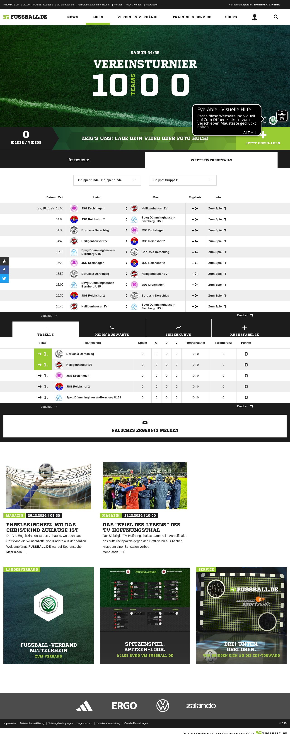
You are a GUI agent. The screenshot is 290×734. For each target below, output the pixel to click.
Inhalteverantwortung (108, 723)
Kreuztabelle (245, 330)
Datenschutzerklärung (32, 723)
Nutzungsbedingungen (60, 723)
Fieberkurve (178, 330)
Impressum (9, 723)
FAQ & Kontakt (134, 4)
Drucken (245, 315)
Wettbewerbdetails (211, 160)
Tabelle (46, 330)
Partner (118, 4)
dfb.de (26, 4)
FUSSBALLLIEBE (43, 4)
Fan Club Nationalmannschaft (93, 4)
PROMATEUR (11, 4)
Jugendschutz (84, 723)
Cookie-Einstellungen (136, 723)
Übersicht (78, 160)
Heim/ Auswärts (112, 330)
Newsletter (152, 4)
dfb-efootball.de (65, 4)
